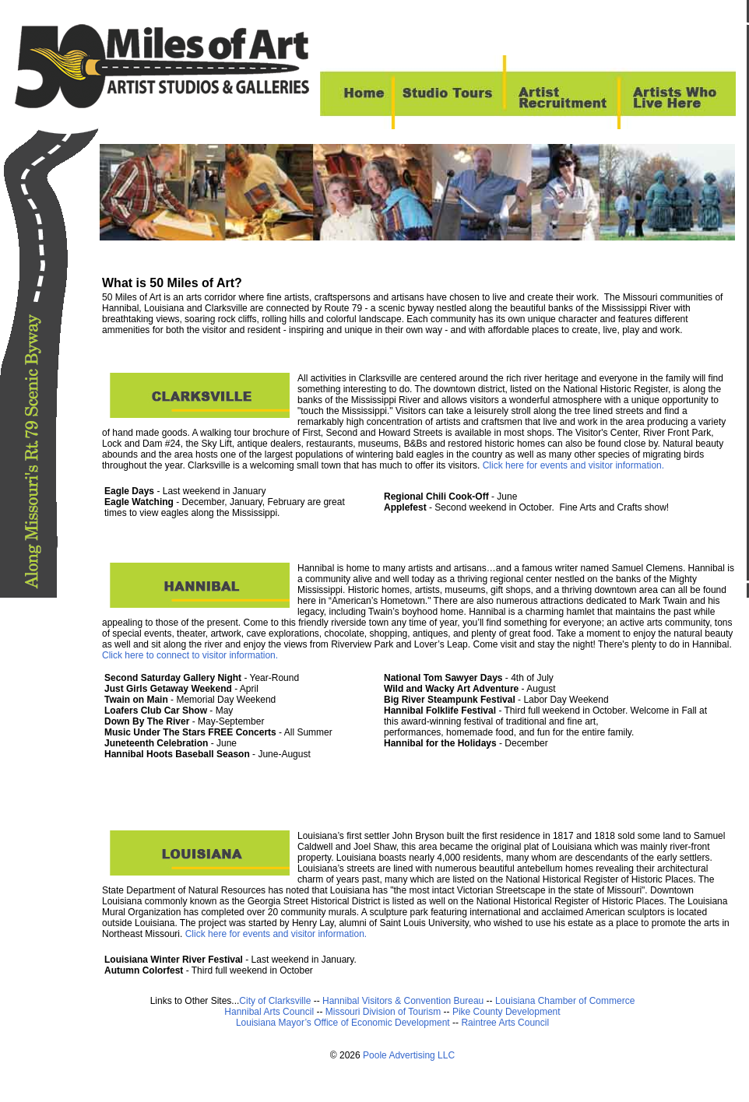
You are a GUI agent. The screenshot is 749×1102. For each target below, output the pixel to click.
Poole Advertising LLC (409, 1055)
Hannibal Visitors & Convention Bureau (404, 1000)
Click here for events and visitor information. (572, 465)
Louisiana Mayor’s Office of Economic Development (343, 1022)
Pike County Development (506, 1011)
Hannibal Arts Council (270, 1011)
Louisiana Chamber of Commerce (565, 1000)
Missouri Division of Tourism (384, 1011)
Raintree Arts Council (505, 1022)
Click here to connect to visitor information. (190, 655)
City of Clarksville (275, 1000)
